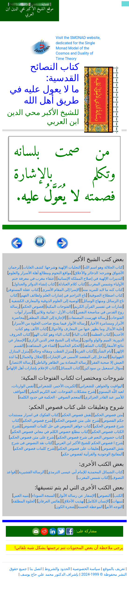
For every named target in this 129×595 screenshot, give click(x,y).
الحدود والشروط (57, 569)
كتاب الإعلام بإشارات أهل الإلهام (32, 368)
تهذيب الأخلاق (73, 501)
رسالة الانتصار (21, 362)
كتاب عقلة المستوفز (23, 289)
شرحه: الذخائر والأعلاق (91, 273)
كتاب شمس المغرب (93, 477)
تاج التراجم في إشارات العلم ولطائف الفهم (53, 295)
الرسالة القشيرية (32, 472)
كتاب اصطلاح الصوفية (106, 295)
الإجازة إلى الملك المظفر (46, 317)
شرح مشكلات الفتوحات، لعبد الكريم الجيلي (62, 391)
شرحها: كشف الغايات (39, 267)
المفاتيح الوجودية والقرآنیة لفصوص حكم (92, 454)
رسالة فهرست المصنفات (87, 317)
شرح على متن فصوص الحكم (77, 420)
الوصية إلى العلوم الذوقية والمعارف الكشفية (45, 301)
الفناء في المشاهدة (41, 345)
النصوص (104, 495)
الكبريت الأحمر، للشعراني (57, 386)
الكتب (118, 495)
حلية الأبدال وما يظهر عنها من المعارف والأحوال (86, 329)
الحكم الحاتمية (70, 345)
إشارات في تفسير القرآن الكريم (98, 306)
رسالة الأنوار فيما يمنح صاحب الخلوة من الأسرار (49, 323)
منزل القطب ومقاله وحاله (52, 351)
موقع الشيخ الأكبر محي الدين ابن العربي (29, 11)
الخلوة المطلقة (24, 501)
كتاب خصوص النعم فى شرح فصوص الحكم (90, 437)
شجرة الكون (65, 507)
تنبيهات (117, 501)
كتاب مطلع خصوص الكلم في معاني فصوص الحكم (50, 431)
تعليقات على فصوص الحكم (78, 448)
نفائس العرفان (49, 501)
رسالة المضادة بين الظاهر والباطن (61, 362)
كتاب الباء (80, 334)
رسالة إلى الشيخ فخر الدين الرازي (54, 340)
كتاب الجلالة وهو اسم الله (103, 267)
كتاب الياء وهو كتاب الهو (52, 334)
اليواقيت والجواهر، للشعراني (101, 386)
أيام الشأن (104, 351)
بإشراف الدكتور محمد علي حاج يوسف (49, 574)
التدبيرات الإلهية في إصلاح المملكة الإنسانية (90, 278)
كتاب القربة (85, 351)
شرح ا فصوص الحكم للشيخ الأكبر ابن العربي (89, 443)
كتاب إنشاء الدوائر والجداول (34, 284)
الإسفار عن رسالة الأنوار (76, 495)
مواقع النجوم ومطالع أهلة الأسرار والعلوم (39, 273)
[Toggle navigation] (125, 3)
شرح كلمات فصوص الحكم (34, 448)
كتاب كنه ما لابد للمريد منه (103, 289)
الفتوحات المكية (58, 306)
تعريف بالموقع (114, 569)
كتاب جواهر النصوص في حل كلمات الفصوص (57, 426)
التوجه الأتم (114, 507)
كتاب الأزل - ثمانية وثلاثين (54, 312)
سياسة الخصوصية (86, 569)
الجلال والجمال (32, 357)
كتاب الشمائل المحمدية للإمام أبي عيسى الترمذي (85, 472)
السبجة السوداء (44, 495)
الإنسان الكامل (98, 501)
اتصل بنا (36, 569)
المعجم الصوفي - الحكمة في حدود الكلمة (50, 397)
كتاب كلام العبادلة (72, 284)
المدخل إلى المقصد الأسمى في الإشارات (77, 357)
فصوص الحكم (33, 306)
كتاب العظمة (101, 334)
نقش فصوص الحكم (76, 415)
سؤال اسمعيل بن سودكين (103, 368)
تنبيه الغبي (21, 495)
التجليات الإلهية (69, 267)
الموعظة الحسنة (90, 507)
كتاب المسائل (69, 368)
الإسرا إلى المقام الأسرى (61, 289)
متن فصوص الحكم (108, 415)
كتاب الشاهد (93, 345)
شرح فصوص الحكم (37, 420)
